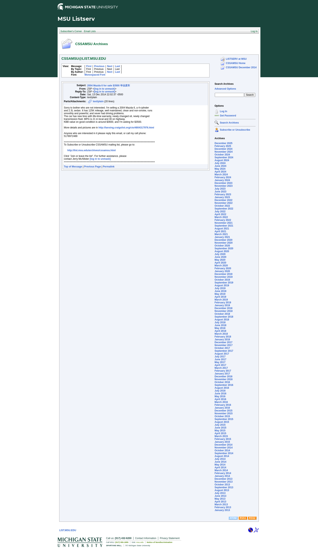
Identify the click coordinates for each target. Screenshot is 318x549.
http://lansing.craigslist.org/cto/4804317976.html (126, 127)
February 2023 (223, 194)
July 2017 (220, 356)
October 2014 (222, 450)
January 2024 (222, 180)
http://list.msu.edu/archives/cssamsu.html (91, 150)
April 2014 (220, 467)
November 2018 (224, 311)
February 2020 (223, 268)
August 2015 (222, 422)
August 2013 (222, 490)
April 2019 (220, 296)
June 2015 (220, 427)
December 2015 (223, 410)
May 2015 (220, 430)
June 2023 (220, 191)
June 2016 (220, 393)
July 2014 (220, 459)
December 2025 (223, 143)
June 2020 (220, 257)
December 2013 (223, 478)
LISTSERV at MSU (236, 59)
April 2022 (220, 214)
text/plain (98, 101)
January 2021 (222, 237)
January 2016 (222, 407)
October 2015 (222, 416)
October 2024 (222, 154)
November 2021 (224, 222)
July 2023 (220, 188)
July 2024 (220, 163)
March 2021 (221, 234)
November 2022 (224, 203)
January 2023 (222, 197)
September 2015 (224, 419)
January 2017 (222, 373)
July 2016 (220, 390)
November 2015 (224, 413)
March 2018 (221, 333)
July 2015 (220, 424)
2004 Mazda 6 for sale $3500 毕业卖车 (108, 85)
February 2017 (223, 370)
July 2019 (220, 288)
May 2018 (220, 328)
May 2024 (220, 168)
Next (109, 66)
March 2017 (221, 368)
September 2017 (224, 350)
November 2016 (224, 379)
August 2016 (222, 387)
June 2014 (220, 461)
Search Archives (224, 83)
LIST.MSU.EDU (67, 530)
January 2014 (222, 476)
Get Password (228, 115)
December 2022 (223, 200)
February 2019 (223, 302)
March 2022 (221, 217)
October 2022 (222, 205)
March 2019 (221, 299)
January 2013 (222, 510)
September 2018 (224, 316)
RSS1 (243, 518)
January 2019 (222, 305)
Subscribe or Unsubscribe (235, 129)
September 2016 (224, 385)
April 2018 (220, 331)
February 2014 (223, 473)
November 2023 (224, 185)
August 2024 (222, 160)
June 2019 (220, 291)
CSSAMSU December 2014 (241, 67)
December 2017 (223, 342)
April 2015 (220, 433)
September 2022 (224, 208)
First (88, 66)
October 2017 (222, 348)
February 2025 (223, 146)
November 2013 (224, 481)
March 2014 (221, 470)
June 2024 (220, 166)
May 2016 (220, 396)
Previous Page (92, 166)
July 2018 (220, 322)
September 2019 (224, 282)
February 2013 (223, 507)
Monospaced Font (95, 74)
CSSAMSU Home (236, 63)
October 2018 (222, 313)
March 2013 (221, 504)
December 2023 (223, 183)
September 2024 (224, 157)
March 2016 (221, 402)
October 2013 (222, 484)
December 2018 (223, 308)
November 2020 (224, 242)
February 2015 (223, 439)
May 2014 (220, 464)
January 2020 (222, 271)
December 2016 (223, 376)
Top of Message (73, 166)
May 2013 (220, 498)
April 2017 (220, 365)
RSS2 (252, 518)
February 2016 (223, 405)
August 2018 (222, 319)
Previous (99, 66)
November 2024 (224, 151)
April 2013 (220, 501)
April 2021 (220, 231)
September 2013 (224, 487)
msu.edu (140, 542)
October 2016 (222, 382)
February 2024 (223, 177)
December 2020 (223, 240)
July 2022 (220, 211)
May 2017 (220, 362)
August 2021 (222, 228)
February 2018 (223, 336)
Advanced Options (225, 88)
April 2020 (220, 262)
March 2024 (221, 174)
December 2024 (223, 149)
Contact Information (145, 538)
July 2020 (220, 254)
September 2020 (224, 248)
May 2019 (220, 294)
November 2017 (224, 345)
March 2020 (221, 265)
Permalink (108, 166)
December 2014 (223, 444)
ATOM (233, 518)
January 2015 (222, 442)
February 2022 (223, 220)
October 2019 (222, 279)
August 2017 (222, 353)
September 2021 (224, 225)
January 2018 (222, 339)
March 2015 (221, 436)
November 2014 (224, 447)
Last (117, 66)
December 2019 (223, 274)
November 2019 (224, 277)
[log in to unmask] (104, 88)
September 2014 (224, 453)
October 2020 (222, 245)
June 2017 (220, 359)
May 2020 (220, 259)
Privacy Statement (169, 538)
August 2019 (222, 285)
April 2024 (220, 171)
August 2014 (222, 456)
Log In (223, 111)
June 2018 (220, 325)
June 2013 (220, 496)
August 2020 (222, 251)
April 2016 (220, 399)
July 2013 (220, 493)
